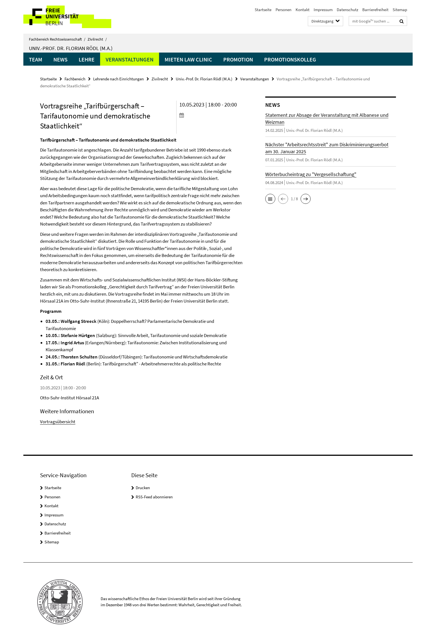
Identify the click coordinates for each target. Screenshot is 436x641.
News (60, 59)
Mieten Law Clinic (188, 59)
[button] (270, 198)
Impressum (323, 9)
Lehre (87, 59)
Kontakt (302, 9)
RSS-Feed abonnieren (154, 496)
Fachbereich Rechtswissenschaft (57, 39)
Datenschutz (347, 9)
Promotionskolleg (290, 59)
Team (35, 59)
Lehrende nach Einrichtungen (118, 78)
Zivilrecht (97, 39)
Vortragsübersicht (57, 422)
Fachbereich (75, 78)
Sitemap (400, 9)
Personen (283, 9)
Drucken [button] (143, 487)
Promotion (238, 59)
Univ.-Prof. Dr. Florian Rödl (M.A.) (71, 48)
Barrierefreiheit (375, 9)
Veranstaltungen (129, 59)
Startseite (263, 9)
